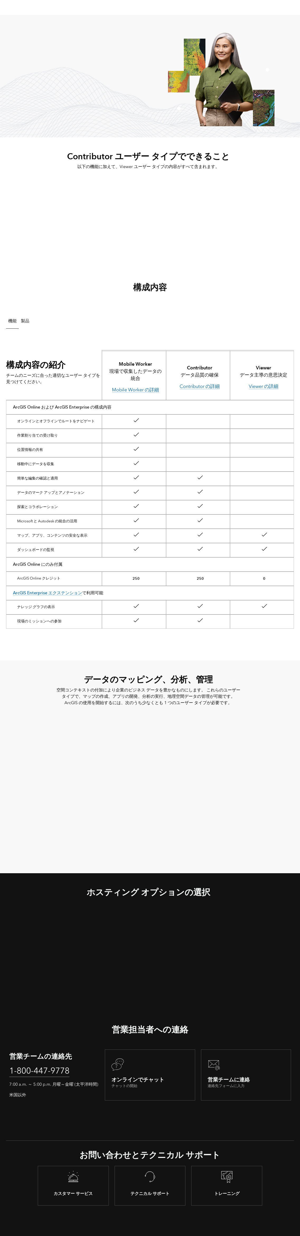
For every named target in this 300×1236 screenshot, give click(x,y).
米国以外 (17, 1094)
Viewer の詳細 (263, 386)
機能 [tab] (12, 320)
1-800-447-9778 (39, 1071)
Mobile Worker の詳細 (135, 390)
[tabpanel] (150, 487)
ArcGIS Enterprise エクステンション (47, 592)
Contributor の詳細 (200, 386)
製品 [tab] (25, 320)
